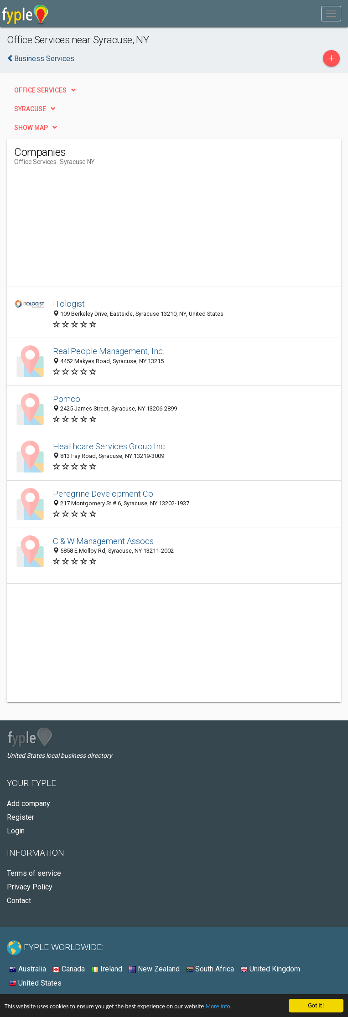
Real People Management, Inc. (108, 351)
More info (217, 1007)
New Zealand (154, 969)
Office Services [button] (40, 90)
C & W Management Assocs (103, 541)
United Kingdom (270, 969)
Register (20, 817)
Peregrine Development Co (103, 493)
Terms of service (34, 873)
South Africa (210, 969)
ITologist (69, 303)
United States (35, 983)
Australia (27, 969)
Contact (19, 900)
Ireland (106, 969)
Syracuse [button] (30, 109)
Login (16, 831)
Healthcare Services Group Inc (109, 446)
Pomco (66, 399)
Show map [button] (31, 127)
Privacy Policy (29, 887)
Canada (68, 969)
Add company (28, 803)
